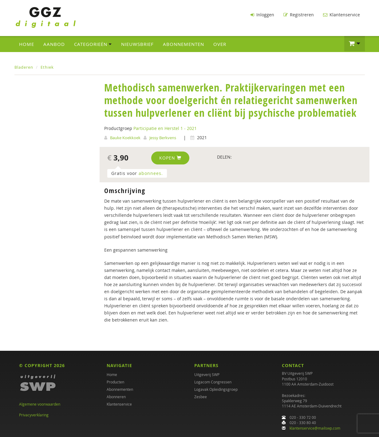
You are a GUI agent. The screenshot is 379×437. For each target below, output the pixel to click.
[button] (354, 43)
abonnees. (151, 173)
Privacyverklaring (34, 414)
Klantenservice (341, 15)
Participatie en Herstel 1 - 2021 (165, 128)
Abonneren (116, 396)
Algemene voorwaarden (39, 404)
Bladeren (23, 66)
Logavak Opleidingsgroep (216, 389)
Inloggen (262, 15)
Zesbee (200, 396)
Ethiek (47, 66)
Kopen (170, 157)
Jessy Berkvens (162, 137)
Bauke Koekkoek (125, 137)
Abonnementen (183, 43)
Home (26, 43)
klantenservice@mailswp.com (315, 428)
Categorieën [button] (93, 43)
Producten (115, 381)
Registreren (298, 15)
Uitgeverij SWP (206, 374)
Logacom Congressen (212, 381)
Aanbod (54, 43)
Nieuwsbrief (137, 43)
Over (219, 43)
